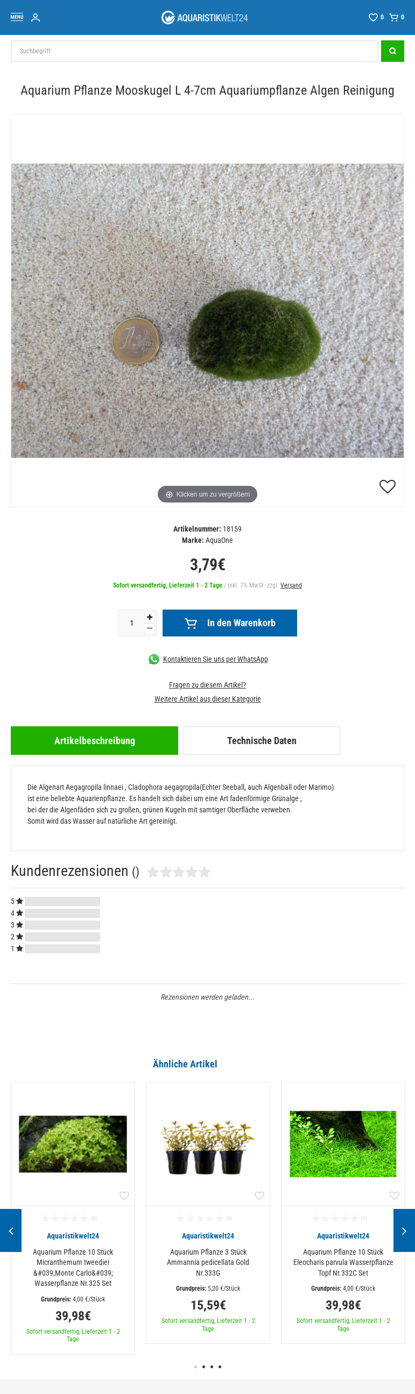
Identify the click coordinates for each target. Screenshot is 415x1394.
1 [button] (195, 1366)
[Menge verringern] (149, 628)
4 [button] (220, 1366)
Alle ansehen (382, 1063)
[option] (72, 1218)
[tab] (94, 740)
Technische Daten (262, 740)
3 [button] (211, 1366)
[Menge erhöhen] (149, 617)
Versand (291, 585)
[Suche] (392, 51)
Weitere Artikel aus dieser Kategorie (207, 699)
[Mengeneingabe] (131, 623)
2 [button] (203, 1366)
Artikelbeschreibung (94, 740)
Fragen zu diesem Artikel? (207, 685)
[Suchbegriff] (194, 51)
